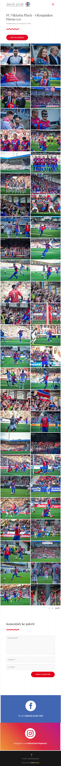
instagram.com (30, 743)
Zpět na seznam (17, 37)
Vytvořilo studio (30, 762)
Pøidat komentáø (43, 674)
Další (57, 608)
